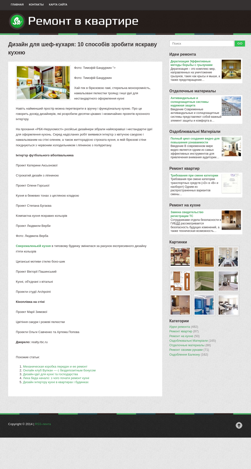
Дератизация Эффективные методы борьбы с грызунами (206, 63)
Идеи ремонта (182, 54)
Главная (17, 4)
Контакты (36, 4)
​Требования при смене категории (206, 176)
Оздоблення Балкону (188, 354)
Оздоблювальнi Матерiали (195, 131)
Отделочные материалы (192, 91)
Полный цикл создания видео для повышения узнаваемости (206, 140)
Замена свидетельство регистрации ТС (206, 214)
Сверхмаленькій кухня (33, 246)
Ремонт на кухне (185, 205)
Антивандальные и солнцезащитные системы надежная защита (206, 102)
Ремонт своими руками (189, 350)
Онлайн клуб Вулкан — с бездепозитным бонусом (59, 370)
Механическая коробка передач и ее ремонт (55, 366)
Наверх (239, 425)
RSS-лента (43, 424)
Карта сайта (58, 4)
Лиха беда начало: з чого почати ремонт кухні (56, 378)
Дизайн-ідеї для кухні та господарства (50, 374)
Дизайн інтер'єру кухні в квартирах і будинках (56, 382)
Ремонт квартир (184, 168)
